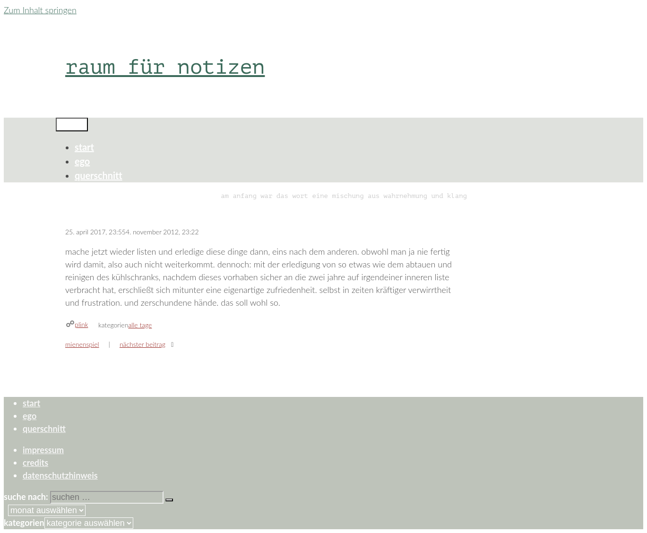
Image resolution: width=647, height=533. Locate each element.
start (84, 147)
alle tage (140, 325)
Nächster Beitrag (142, 344)
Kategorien (24, 522)
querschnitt (98, 175)
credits (35, 462)
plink (81, 324)
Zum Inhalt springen (40, 10)
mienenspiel (82, 344)
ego (82, 161)
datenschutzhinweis (60, 475)
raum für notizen (165, 66)
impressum (43, 450)
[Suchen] (169, 500)
